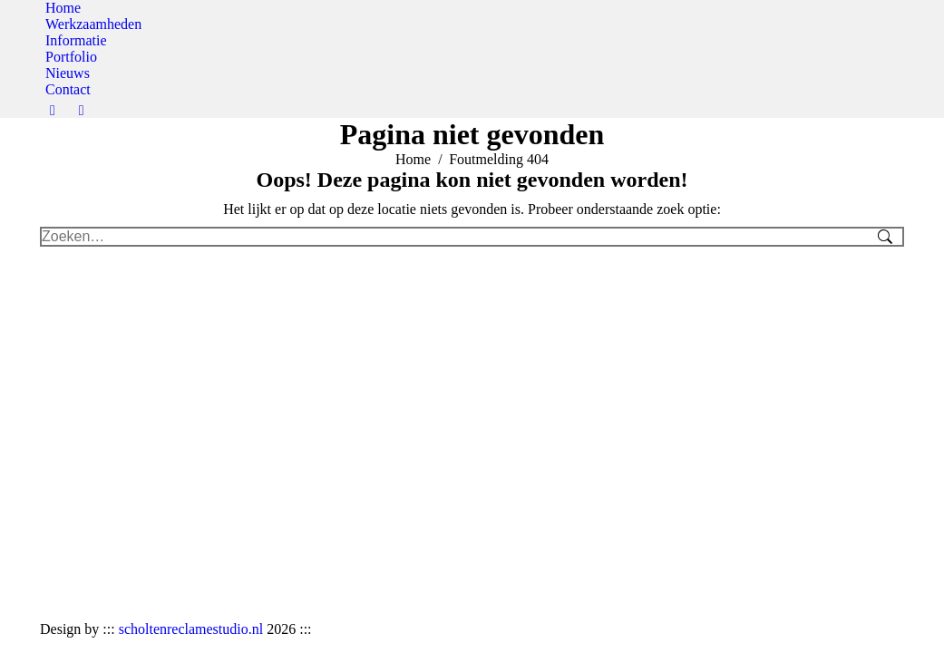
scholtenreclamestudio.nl (191, 629)
